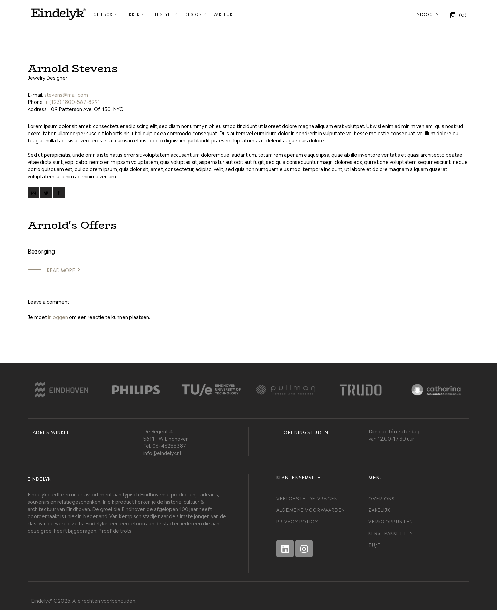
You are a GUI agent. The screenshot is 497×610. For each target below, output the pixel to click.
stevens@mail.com (66, 94)
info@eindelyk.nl (162, 452)
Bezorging (41, 251)
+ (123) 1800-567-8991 (72, 101)
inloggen (58, 316)
